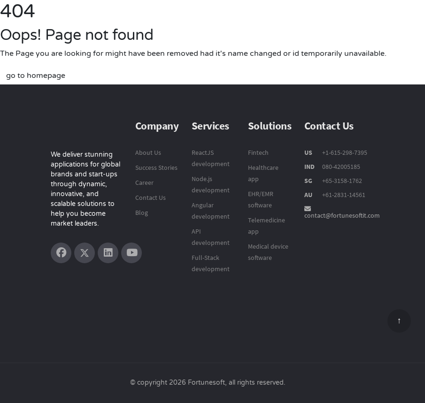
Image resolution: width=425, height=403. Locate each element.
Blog (141, 212)
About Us (148, 152)
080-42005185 (340, 166)
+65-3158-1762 (342, 180)
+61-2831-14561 (343, 194)
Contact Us (150, 197)
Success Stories (156, 167)
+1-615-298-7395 (344, 152)
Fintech (258, 152)
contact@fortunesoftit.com (342, 215)
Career (144, 182)
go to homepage (35, 75)
